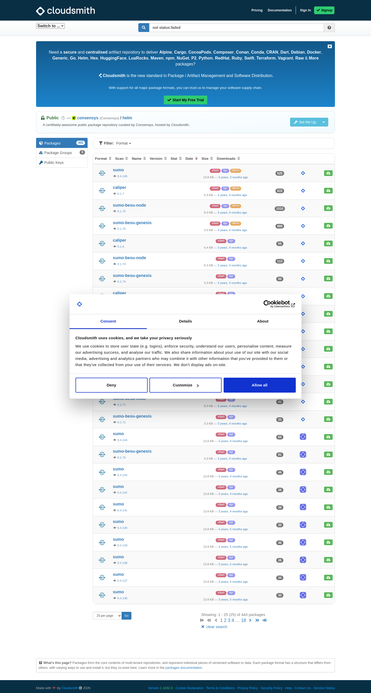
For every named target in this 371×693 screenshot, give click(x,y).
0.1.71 (121, 404)
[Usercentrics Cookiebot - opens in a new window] (273, 304)
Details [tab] (185, 321)
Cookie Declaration (189, 688)
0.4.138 (122, 562)
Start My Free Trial (185, 100)
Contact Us (302, 688)
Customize (186, 385)
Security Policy (271, 688)
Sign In (305, 10)
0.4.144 (122, 440)
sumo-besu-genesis (132, 223)
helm (127, 118)
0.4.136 (122, 598)
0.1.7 (120, 193)
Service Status (324, 688)
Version (160, 688)
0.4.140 (122, 527)
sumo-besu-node (129, 205)
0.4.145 (122, 176)
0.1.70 (121, 457)
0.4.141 (122, 510)
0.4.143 (122, 475)
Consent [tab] (108, 321)
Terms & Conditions (220, 688)
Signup (324, 10)
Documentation (280, 10)
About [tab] (262, 321)
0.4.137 (122, 580)
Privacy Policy (248, 688)
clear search (213, 626)
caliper (119, 187)
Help (288, 688)
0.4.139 (122, 545)
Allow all (259, 385)
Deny (111, 385)
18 (243, 620)
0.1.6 (120, 246)
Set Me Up (304, 122)
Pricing (257, 10)
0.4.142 (122, 492)
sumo (118, 170)
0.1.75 (121, 211)
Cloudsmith (70, 688)
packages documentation (183, 668)
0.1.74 (121, 264)
